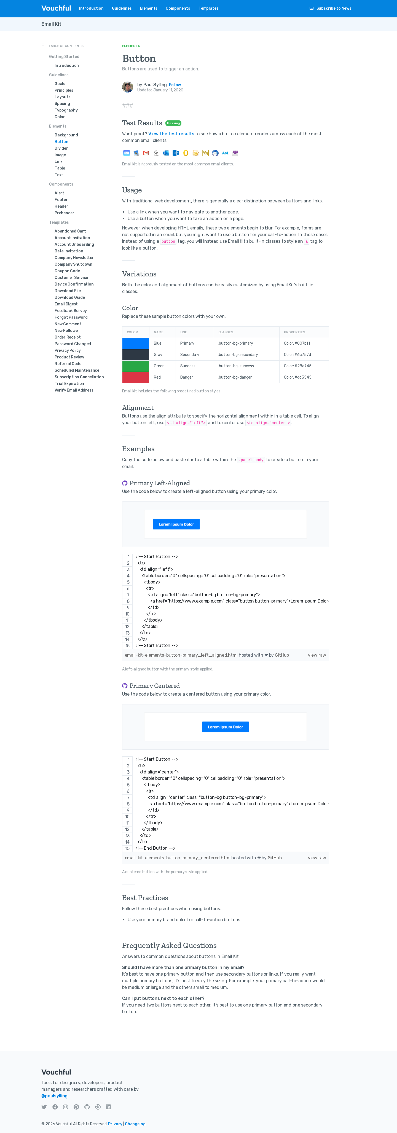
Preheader (64, 213)
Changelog (135, 1124)
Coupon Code (67, 271)
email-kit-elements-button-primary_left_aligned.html (182, 655)
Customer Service (71, 277)
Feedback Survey (71, 310)
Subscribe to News (331, 8)
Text (59, 175)
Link (59, 161)
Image (60, 155)
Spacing (62, 103)
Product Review (69, 357)
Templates (208, 8)
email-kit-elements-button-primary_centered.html (178, 857)
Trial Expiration (69, 383)
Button (61, 141)
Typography (66, 110)
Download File (68, 291)
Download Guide (70, 297)
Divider (61, 148)
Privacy (115, 1124)
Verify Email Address (74, 390)
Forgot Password (71, 317)
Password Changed (73, 344)
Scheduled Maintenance (77, 370)
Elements (149, 8)
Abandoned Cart (70, 231)
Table (60, 168)
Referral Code (68, 363)
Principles (64, 90)
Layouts (62, 97)
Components (178, 8)
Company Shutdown (73, 264)
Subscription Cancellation (79, 377)
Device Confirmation (74, 284)
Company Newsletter (74, 257)
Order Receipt (68, 337)
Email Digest (66, 304)
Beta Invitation (69, 251)
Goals (60, 83)
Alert (59, 193)
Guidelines (122, 8)
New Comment (68, 324)
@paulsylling (54, 1095)
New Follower (67, 330)
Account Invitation (72, 238)
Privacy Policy (68, 350)
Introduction (91, 8)
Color (60, 117)
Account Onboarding (74, 244)
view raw (317, 655)
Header (61, 206)
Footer (61, 199)
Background (66, 135)
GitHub (282, 655)
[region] (225, 601)
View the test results (171, 133)
